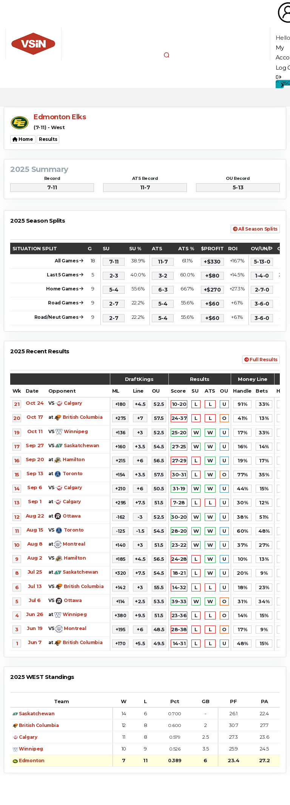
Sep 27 (34, 445)
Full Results (261, 359)
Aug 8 (35, 544)
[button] (166, 55)
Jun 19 (34, 628)
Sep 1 (35, 501)
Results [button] (48, 139)
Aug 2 (34, 558)
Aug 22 (35, 516)
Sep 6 (34, 487)
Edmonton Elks (60, 117)
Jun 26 (34, 614)
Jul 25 (35, 572)
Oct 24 (34, 403)
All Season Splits (255, 229)
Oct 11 (34, 431)
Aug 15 (34, 530)
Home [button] (22, 139)
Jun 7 (35, 642)
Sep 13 (34, 473)
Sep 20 (35, 459)
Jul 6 (35, 600)
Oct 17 (34, 417)
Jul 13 (35, 586)
